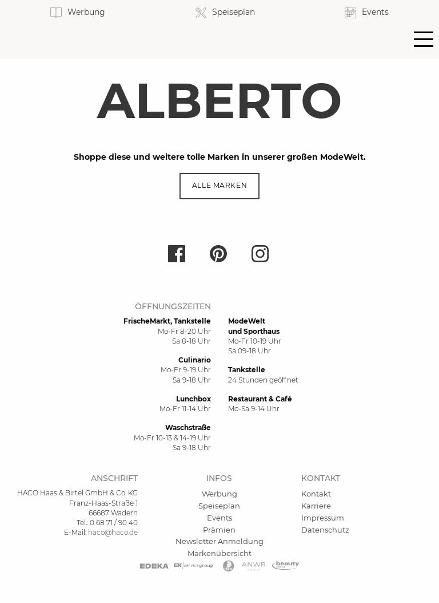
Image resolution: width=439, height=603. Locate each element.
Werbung (219, 493)
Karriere (316, 505)
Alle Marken (219, 186)
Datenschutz (325, 529)
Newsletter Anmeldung (219, 541)
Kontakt (316, 493)
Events (219, 517)
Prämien (219, 529)
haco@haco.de (113, 532)
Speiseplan (219, 505)
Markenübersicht (219, 553)
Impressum (322, 517)
